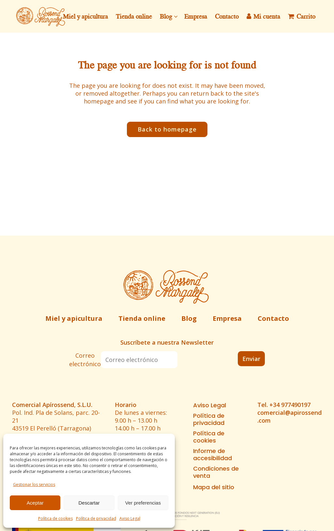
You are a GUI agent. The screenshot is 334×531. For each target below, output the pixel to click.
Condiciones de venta (216, 472)
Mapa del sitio (213, 487)
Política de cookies (55, 518)
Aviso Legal (129, 518)
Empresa (227, 318)
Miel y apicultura (73, 318)
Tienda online (141, 318)
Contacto (273, 318)
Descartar (88, 503)
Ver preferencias (143, 503)
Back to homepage (167, 129)
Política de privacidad (96, 518)
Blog (189, 318)
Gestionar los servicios (34, 484)
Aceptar (35, 503)
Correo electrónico (85, 359)
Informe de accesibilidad (212, 454)
